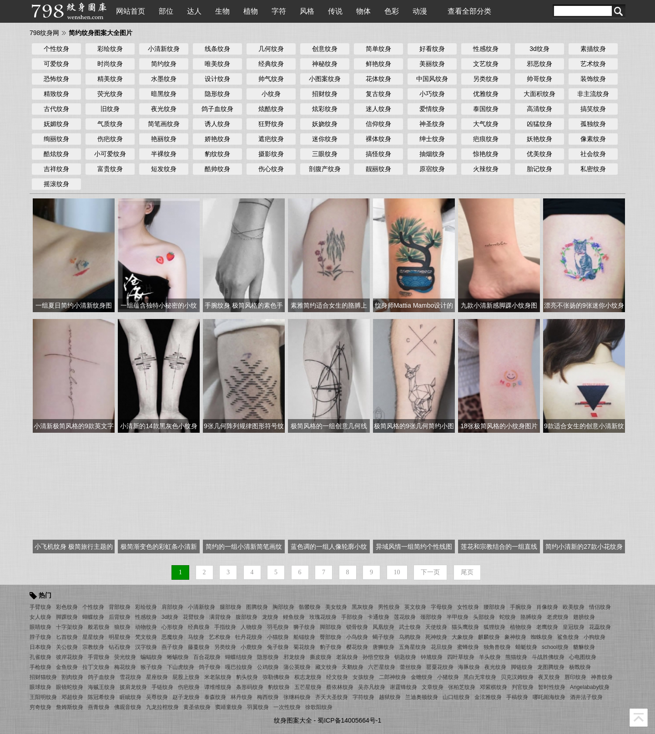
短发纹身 (163, 168)
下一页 (430, 572)
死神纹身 (436, 637)
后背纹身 (120, 617)
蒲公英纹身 (297, 667)
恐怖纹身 (56, 78)
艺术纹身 (593, 63)
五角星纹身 (412, 647)
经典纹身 (271, 63)
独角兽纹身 (497, 647)
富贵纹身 (110, 168)
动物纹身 (146, 627)
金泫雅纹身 (488, 697)
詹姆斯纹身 (69, 707)
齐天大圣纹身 (331, 697)
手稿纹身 (517, 697)
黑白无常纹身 (480, 677)
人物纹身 (251, 627)
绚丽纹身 (56, 138)
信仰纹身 (378, 123)
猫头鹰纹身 (465, 627)
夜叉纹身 (549, 677)
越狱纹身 (390, 697)
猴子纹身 (151, 667)
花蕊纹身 (600, 627)
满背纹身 (220, 617)
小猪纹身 (448, 677)
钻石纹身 (120, 647)
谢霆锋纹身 (403, 687)
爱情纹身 (432, 108)
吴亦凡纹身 (371, 687)
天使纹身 (436, 627)
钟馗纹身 (432, 657)
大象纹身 (463, 637)
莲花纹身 (405, 617)
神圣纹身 (432, 123)
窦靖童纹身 (228, 707)
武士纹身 (410, 627)
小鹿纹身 (251, 647)
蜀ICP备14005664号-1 (349, 720)
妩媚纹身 (56, 123)
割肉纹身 (72, 677)
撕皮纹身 (321, 657)
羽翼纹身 (258, 707)
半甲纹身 (458, 617)
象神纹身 (515, 637)
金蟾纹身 (422, 677)
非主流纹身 (593, 93)
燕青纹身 (99, 707)
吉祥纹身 (56, 168)
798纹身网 (44, 32)
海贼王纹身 (101, 687)
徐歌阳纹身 (319, 707)
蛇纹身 (507, 617)
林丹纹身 (241, 697)
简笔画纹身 (164, 123)
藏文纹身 (326, 667)
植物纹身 (521, 627)
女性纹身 (468, 607)
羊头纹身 (490, 657)
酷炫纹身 (56, 153)
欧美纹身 (573, 607)
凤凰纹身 (383, 627)
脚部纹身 (331, 627)
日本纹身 (40, 647)
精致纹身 (56, 93)
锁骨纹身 (357, 627)
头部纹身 (484, 617)
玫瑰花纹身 (323, 617)
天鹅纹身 (352, 667)
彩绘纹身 (110, 48)
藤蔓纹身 (199, 647)
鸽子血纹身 (217, 108)
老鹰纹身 (547, 627)
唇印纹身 (575, 677)
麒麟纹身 (489, 637)
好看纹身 (432, 48)
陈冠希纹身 (101, 697)
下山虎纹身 (180, 667)
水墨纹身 (163, 78)
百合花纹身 (207, 657)
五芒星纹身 (308, 687)
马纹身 (196, 637)
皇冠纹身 (573, 627)
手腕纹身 (521, 607)
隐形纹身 (217, 93)
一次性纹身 (287, 707)
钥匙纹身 (405, 657)
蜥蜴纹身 (178, 657)
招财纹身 (325, 93)
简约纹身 (163, 63)
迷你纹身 (325, 138)
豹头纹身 (247, 677)
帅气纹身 (271, 78)
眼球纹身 (40, 687)
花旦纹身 (442, 647)
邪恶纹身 (539, 63)
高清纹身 (539, 108)
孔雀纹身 (40, 657)
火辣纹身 (486, 168)
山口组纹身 (456, 697)
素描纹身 (593, 48)
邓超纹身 (72, 697)
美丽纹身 (432, 63)
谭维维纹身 (218, 687)
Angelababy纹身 (590, 687)
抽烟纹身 (432, 153)
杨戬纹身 (580, 667)
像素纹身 (593, 138)
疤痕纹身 (486, 138)
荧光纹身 (110, 93)
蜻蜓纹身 (526, 647)
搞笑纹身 (593, 108)
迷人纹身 (378, 108)
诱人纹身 (217, 123)
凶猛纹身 (539, 123)
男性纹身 (389, 607)
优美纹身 (539, 153)
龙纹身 (270, 617)
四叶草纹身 (460, 657)
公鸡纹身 (268, 667)
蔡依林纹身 (339, 687)
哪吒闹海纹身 (549, 697)
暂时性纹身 (551, 687)
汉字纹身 (146, 647)
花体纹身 (378, 78)
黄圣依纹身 (197, 707)
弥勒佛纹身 (276, 677)
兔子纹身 (278, 647)
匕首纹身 (67, 637)
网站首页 (130, 11)
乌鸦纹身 (410, 637)
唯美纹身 (217, 63)
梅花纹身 (125, 667)
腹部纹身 (246, 617)
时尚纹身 (110, 63)
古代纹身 (56, 108)
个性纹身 (56, 48)
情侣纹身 (600, 607)
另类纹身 (486, 78)
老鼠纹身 (347, 657)
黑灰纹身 (362, 607)
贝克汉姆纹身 (517, 677)
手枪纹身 (40, 667)
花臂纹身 (194, 617)
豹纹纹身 (217, 153)
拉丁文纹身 (96, 667)
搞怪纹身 (378, 153)
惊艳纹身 (486, 153)
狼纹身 (122, 627)
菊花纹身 (304, 647)
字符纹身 (363, 697)
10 (397, 572)
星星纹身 (93, 637)
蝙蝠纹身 (151, 657)
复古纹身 (378, 93)
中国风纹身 (432, 78)
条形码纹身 (249, 687)
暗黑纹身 (163, 93)
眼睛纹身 (40, 627)
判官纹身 (523, 687)
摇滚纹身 (56, 183)
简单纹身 (378, 48)
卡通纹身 (378, 617)
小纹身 (271, 93)
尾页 (467, 572)
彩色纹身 (67, 607)
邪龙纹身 (294, 657)
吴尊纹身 (157, 697)
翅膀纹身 (584, 617)
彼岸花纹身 (69, 657)
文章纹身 (432, 687)
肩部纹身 (172, 607)
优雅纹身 (486, 93)
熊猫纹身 (516, 657)
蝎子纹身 (383, 637)
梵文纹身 (146, 637)
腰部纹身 (494, 607)
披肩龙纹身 (133, 687)
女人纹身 (40, 617)
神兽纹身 (602, 677)
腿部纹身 (231, 607)
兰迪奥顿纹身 (421, 697)
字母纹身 (442, 607)
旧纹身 (110, 108)
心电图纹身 (582, 657)
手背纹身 (99, 657)
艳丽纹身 (163, 138)
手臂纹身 (40, 607)
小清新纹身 (164, 48)
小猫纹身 (278, 637)
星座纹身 (157, 677)
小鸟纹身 (357, 637)
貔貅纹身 (584, 647)
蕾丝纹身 (411, 667)
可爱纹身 (56, 63)
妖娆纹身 (325, 123)
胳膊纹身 (531, 617)
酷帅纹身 (217, 168)
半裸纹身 (163, 153)
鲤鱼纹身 (294, 617)
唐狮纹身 (383, 647)
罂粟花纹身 (439, 667)
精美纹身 (110, 78)
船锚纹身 (304, 637)
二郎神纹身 (392, 677)
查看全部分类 (469, 11)
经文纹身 (337, 677)
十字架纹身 (69, 627)
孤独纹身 (593, 123)
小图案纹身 (325, 78)
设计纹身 (217, 78)
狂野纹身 (271, 123)
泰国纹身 (486, 108)
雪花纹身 (130, 677)
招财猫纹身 (43, 677)
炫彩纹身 (325, 108)
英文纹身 (415, 607)
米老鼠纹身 (218, 677)
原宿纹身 (432, 168)
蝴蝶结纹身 (238, 657)
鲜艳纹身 (378, 63)
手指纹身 (225, 627)
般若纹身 (99, 627)
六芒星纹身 (381, 667)
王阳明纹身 (43, 697)
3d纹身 (539, 48)
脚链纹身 (522, 667)
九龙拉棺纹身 (162, 707)
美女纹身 (336, 607)
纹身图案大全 (293, 720)
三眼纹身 (325, 153)
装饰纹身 (593, 78)
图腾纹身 (257, 607)
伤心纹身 (271, 168)
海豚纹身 (469, 667)
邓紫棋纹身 (493, 687)
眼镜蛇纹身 (69, 687)
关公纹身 (67, 647)
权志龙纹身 (308, 677)
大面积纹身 (539, 93)
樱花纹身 (357, 647)
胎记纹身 (539, 168)
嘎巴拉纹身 (238, 667)
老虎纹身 (558, 617)
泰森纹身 (215, 697)
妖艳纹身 (539, 138)
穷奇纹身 (40, 707)
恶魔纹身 (172, 637)
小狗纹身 (594, 637)
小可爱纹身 (110, 153)
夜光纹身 (163, 108)
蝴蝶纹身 (93, 617)
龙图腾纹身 (550, 667)
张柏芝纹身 (461, 687)
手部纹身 (352, 617)
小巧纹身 (432, 93)
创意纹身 (325, 48)
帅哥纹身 (539, 78)
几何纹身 (271, 48)
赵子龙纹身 (186, 697)
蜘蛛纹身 (542, 637)
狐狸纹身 (494, 627)
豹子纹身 (331, 647)
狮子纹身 (304, 627)
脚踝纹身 (67, 617)
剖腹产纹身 (325, 168)
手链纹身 (162, 687)
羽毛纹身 (278, 627)
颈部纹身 (431, 617)
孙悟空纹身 (376, 657)
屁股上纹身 (186, 677)
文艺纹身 (486, 63)
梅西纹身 (268, 697)
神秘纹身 (325, 63)
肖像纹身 (547, 607)
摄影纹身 (271, 153)
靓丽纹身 (378, 168)
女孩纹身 (363, 677)
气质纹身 (110, 123)
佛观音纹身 (127, 707)
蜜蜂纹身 (468, 647)
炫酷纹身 (271, 108)
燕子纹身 (172, 647)
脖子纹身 (40, 637)
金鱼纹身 (67, 667)
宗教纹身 (93, 647)
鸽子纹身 (210, 667)
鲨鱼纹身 (568, 637)
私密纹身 (593, 168)
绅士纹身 (432, 138)
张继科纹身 (297, 697)
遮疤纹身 (271, 138)
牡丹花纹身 (248, 637)
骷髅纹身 (310, 607)
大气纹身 (486, 123)
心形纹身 (172, 627)
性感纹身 (486, 48)
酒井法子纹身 (586, 697)
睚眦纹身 (130, 697)
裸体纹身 (378, 138)
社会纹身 (593, 153)
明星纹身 (120, 637)
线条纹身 (217, 48)
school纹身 (555, 647)
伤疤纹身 (110, 138)
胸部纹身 (283, 607)
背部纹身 (120, 607)
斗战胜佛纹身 (548, 657)
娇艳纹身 (217, 138)
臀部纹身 (331, 637)
